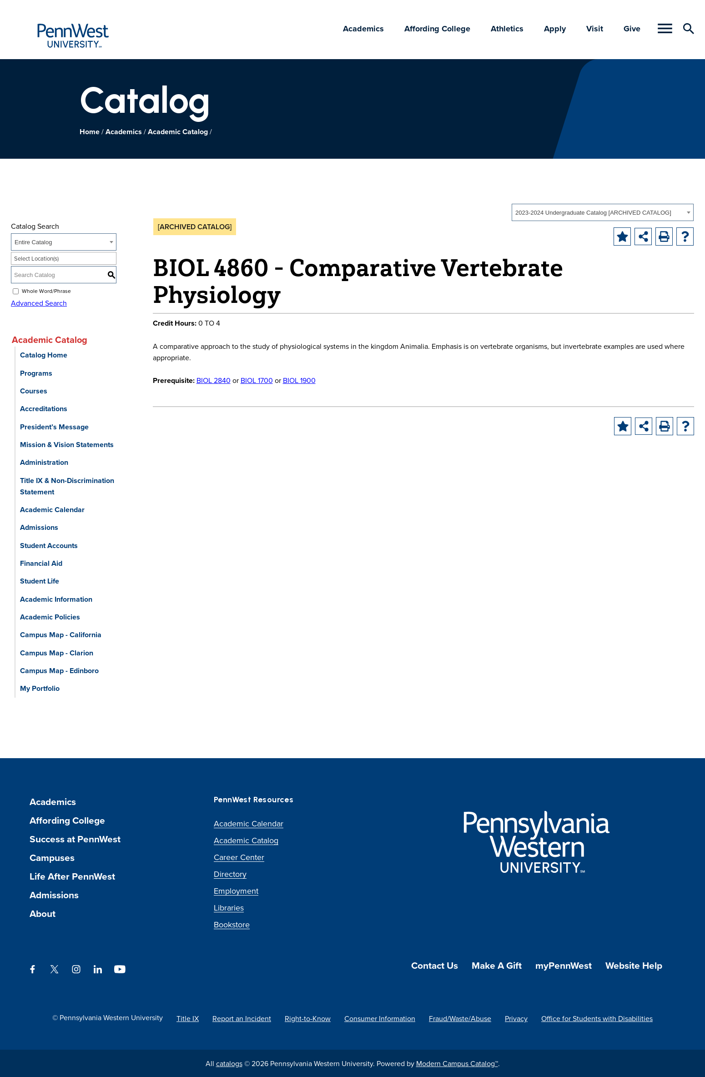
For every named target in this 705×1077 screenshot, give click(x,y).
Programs (36, 373)
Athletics (507, 29)
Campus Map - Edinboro (59, 670)
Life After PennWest (72, 876)
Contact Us (434, 965)
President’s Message (54, 427)
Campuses (52, 858)
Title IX (187, 1018)
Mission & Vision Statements (67, 444)
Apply (555, 29)
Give (632, 29)
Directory (230, 874)
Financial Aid (41, 563)
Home (90, 131)
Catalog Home (43, 355)
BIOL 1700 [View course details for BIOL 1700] (257, 380)
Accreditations (43, 408)
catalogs (229, 1063)
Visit (594, 29)
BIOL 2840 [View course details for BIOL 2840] (213, 380)
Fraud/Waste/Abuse (460, 1018)
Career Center (239, 857)
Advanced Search (39, 303)
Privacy (516, 1018)
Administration (44, 462)
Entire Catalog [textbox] (33, 242)
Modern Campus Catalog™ (457, 1063)
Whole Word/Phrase (46, 291)
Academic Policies (50, 617)
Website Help (633, 965)
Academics (363, 29)
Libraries (229, 907)
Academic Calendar (52, 509)
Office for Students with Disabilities (597, 1018)
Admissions (39, 527)
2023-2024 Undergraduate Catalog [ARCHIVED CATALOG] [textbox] (593, 212)
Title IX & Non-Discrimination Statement (67, 486)
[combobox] (603, 212)
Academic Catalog (178, 131)
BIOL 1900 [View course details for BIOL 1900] (299, 380)
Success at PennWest (75, 839)
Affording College (437, 29)
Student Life (39, 581)
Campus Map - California (60, 634)
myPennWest (563, 965)
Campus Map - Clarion (56, 653)
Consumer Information (379, 1018)
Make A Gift (497, 965)
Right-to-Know (308, 1018)
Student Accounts (49, 545)
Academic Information (56, 599)
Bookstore (232, 924)
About (42, 913)
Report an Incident (241, 1018)
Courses (33, 391)
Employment (236, 890)
